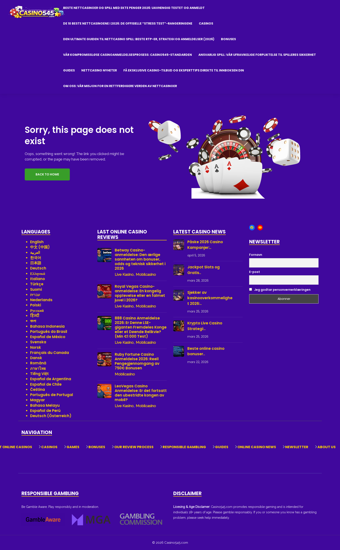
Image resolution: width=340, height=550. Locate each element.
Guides (69, 70)
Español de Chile (46, 384)
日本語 (35, 263)
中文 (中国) (40, 247)
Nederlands (41, 299)
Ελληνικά (37, 273)
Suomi (36, 289)
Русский (37, 310)
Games (73, 446)
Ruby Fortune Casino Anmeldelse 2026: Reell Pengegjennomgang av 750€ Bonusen (137, 361)
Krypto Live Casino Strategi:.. (204, 325)
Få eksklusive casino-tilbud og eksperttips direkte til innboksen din (183, 70)
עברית (35, 294)
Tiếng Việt (39, 373)
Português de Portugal (51, 394)
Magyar (37, 400)
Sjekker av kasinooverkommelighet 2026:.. (209, 298)
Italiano (37, 278)
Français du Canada (49, 352)
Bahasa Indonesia (47, 326)
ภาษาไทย (38, 368)
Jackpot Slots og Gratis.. (203, 269)
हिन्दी (34, 315)
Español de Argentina (50, 379)
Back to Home (47, 174)
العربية (35, 252)
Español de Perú (45, 410)
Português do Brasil (48, 331)
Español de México (47, 336)
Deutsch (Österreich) (50, 415)
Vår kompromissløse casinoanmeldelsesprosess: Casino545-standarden (127, 55)
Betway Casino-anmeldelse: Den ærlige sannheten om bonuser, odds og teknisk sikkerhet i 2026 (140, 259)
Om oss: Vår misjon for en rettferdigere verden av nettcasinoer (120, 86)
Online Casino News (256, 446)
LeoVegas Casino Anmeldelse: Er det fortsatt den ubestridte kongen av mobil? (141, 393)
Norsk (35, 347)
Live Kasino (124, 274)
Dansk (36, 357)
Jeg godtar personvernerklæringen (280, 289)
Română (38, 363)
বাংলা (33, 321)
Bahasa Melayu (45, 405)
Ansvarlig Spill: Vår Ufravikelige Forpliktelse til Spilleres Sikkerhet (257, 55)
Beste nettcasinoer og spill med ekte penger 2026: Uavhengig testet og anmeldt (134, 8)
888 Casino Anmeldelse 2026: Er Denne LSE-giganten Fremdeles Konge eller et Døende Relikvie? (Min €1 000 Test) (141, 327)
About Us (326, 446)
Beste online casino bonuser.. (205, 351)
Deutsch (38, 268)
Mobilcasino (146, 274)
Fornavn (255, 255)
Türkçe (36, 284)
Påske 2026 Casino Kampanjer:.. (205, 244)
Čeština (37, 389)
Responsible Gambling (184, 446)
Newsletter (296, 446)
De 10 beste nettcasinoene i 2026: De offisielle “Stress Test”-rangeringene (127, 23)
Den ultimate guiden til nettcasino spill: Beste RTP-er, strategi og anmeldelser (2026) (138, 39)
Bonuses (228, 39)
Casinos (206, 23)
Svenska (38, 342)
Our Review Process (134, 446)
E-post (254, 272)
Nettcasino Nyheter (99, 70)
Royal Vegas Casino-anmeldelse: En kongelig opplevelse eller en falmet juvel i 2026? (140, 293)
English (37, 241)
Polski (35, 305)
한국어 (35, 257)
